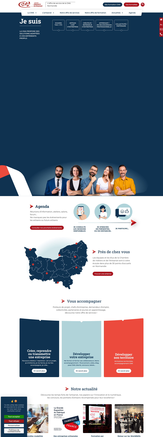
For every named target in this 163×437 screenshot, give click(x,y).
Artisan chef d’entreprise (72, 25)
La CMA (32, 13)
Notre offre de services (69, 13)
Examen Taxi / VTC (58, 24)
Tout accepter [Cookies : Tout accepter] (14, 417)
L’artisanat (48, 13)
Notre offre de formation (95, 13)
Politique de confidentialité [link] (14, 431)
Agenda (132, 13)
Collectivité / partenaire (121, 25)
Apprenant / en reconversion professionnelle (104, 25)
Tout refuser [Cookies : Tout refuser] (14, 421)
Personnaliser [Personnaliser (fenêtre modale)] (14, 425)
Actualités (117, 13)
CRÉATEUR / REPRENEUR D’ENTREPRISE (87, 25)
